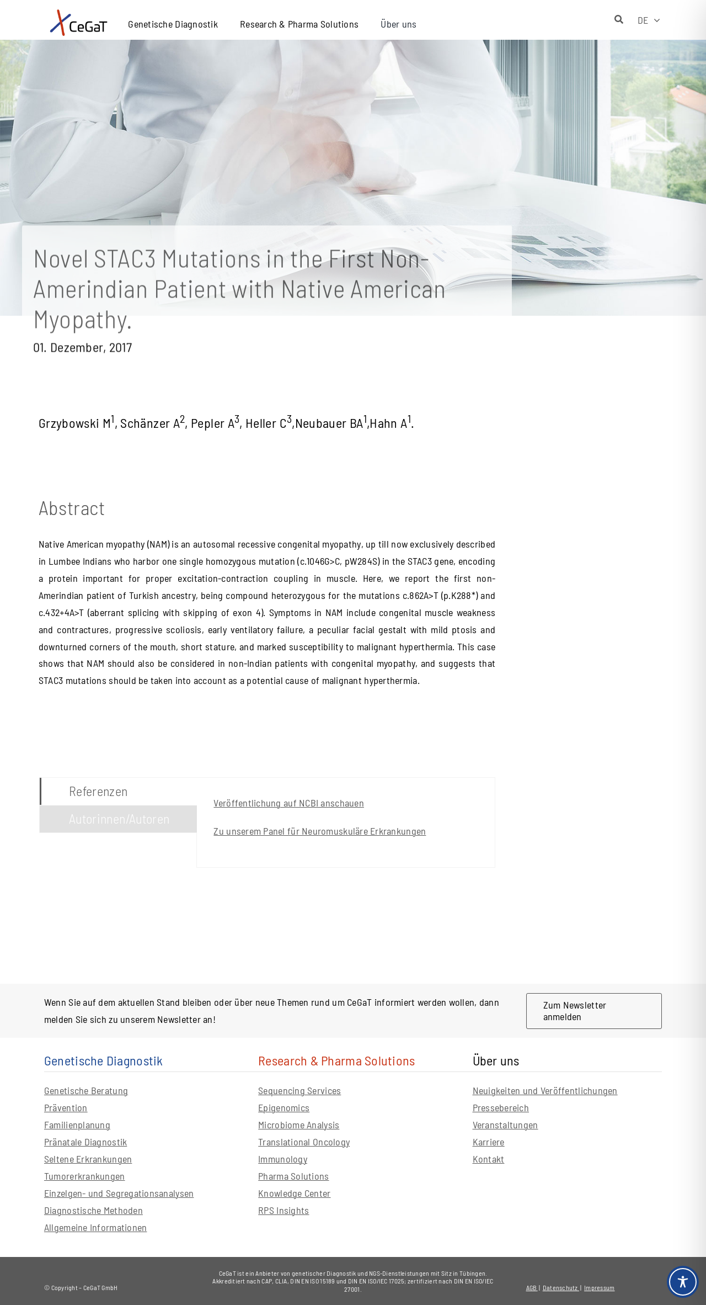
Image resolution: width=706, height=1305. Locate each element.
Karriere (489, 1142)
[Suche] (619, 20)
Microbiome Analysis (298, 1124)
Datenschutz (561, 1287)
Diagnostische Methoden (93, 1210)
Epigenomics (283, 1107)
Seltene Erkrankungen (88, 1159)
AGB (532, 1287)
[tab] (118, 791)
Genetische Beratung (86, 1090)
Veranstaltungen (505, 1124)
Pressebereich (501, 1107)
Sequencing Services (299, 1090)
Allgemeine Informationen (95, 1227)
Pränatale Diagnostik (85, 1142)
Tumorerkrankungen (84, 1176)
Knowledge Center (294, 1193)
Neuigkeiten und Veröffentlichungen (545, 1090)
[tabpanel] (345, 822)
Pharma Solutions (293, 1176)
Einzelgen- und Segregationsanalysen (119, 1193)
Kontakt (489, 1159)
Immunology (282, 1159)
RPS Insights (283, 1210)
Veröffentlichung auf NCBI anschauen (288, 803)
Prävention (66, 1107)
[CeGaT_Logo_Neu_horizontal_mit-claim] (78, 11)
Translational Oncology (304, 1142)
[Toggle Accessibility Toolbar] (683, 1282)
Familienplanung (77, 1124)
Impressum (599, 1287)
